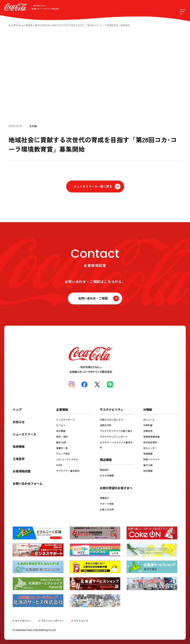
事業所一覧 (62, 448)
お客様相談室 (22, 471)
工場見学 (19, 459)
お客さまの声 (107, 509)
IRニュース (149, 419)
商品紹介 (104, 469)
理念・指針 (62, 436)
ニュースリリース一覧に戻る (93, 186)
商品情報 (106, 460)
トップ (11, 25)
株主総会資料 (150, 442)
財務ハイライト (151, 459)
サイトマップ (81, 620)
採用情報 (19, 446)
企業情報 (62, 409)
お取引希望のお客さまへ (116, 488)
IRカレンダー (150, 448)
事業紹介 (104, 498)
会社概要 (61, 430)
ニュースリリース (28, 25)
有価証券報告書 (151, 436)
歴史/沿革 (61, 442)
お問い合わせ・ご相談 (93, 298)
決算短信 (148, 430)
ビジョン (61, 425)
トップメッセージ (65, 419)
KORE (59, 465)
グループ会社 (63, 453)
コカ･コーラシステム (67, 459)
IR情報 (147, 409)
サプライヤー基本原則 (68, 470)
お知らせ (19, 422)
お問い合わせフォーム (27, 483)
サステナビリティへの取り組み (116, 430)
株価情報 (148, 453)
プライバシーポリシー (52, 620)
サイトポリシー (23, 620)
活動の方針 (106, 425)
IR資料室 (147, 425)
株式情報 (148, 470)
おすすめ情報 (107, 475)
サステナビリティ (111, 409)
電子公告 (148, 465)
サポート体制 (107, 503)
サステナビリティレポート (114, 436)
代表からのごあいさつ (111, 419)
